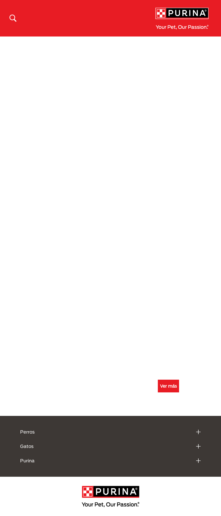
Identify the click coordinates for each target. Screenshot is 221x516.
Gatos (27, 446)
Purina (27, 460)
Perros (27, 431)
